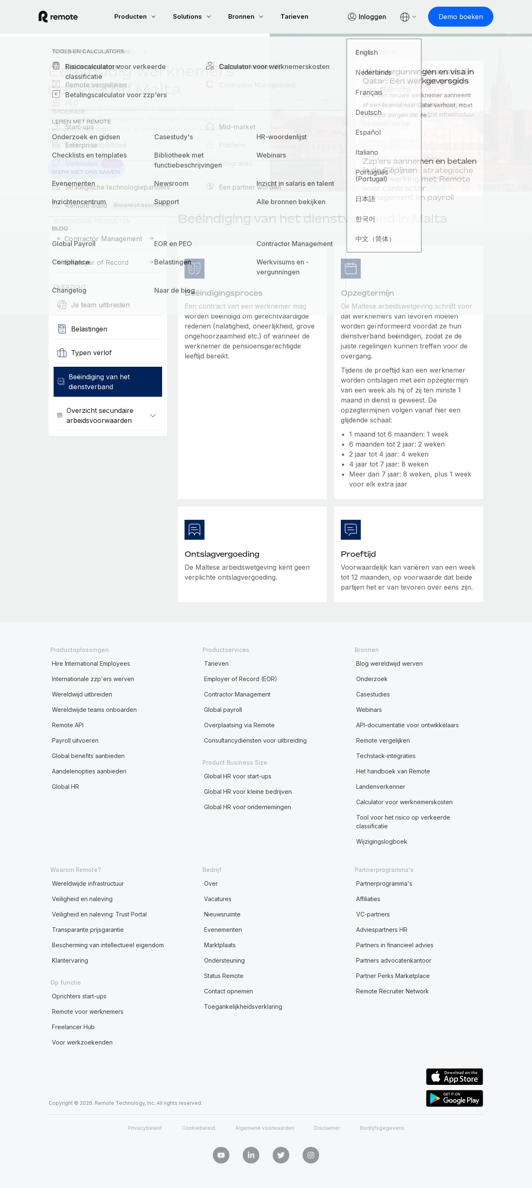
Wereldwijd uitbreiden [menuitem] (82, 693)
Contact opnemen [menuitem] (228, 990)
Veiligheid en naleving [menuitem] (82, 897)
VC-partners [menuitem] (373, 913)
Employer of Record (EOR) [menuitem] (240, 678)
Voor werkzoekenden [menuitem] (82, 1041)
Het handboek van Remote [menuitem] (393, 770)
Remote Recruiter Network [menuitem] (392, 990)
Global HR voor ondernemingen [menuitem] (247, 806)
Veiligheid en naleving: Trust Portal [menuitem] (99, 913)
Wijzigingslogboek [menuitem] (381, 840)
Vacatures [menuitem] (218, 897)
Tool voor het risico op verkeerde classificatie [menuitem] (403, 821)
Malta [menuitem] (136, 52)
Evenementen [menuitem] (223, 928)
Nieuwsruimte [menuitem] (222, 913)
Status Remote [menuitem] (224, 974)
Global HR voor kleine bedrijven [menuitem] (248, 790)
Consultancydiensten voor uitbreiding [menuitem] (255, 739)
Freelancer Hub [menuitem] (73, 1026)
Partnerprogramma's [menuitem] (384, 882)
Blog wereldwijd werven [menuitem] (389, 662)
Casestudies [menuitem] (373, 693)
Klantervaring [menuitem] (70, 959)
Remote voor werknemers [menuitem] (87, 1010)
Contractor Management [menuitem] (237, 693)
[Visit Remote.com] (68, 16)
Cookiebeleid (198, 1127)
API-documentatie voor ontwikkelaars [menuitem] (407, 724)
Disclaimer (327, 1127)
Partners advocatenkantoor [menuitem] (393, 959)
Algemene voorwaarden (264, 1127)
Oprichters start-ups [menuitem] (79, 995)
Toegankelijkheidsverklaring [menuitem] (243, 1005)
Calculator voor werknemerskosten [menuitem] (404, 801)
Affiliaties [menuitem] (368, 897)
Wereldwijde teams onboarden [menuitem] (94, 708)
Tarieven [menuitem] (216, 662)
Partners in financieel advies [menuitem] (394, 944)
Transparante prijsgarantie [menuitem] (88, 928)
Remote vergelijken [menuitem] (383, 739)
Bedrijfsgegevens (382, 1127)
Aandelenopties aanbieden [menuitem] (89, 770)
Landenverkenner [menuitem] (83, 52)
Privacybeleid (145, 1127)
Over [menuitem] (211, 882)
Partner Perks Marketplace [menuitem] (393, 974)
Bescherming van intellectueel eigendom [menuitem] (108, 944)
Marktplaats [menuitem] (220, 944)
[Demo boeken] (450, 17)
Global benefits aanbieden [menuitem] (88, 754)
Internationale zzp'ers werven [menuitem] (93, 678)
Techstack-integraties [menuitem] (386, 754)
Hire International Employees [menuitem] (91, 662)
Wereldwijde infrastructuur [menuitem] (88, 882)
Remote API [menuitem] (68, 724)
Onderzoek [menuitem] (372, 678)
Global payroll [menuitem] (223, 708)
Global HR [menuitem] (65, 785)
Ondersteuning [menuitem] (224, 959)
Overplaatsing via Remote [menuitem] (239, 724)
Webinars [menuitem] (369, 708)
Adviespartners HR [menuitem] (381, 928)
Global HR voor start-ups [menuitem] (237, 775)
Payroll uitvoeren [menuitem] (75, 739)
